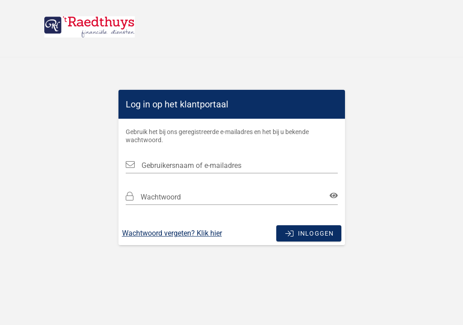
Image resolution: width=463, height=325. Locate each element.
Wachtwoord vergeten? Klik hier (172, 233)
